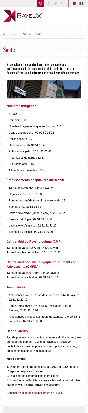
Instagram (62, 3)
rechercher (40, 3)
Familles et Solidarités (22, 34)
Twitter (55, 3)
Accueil (6, 34)
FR (81, 3)
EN (74, 3)
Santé (38, 34)
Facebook (48, 3)
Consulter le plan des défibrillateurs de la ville (35, 392)
